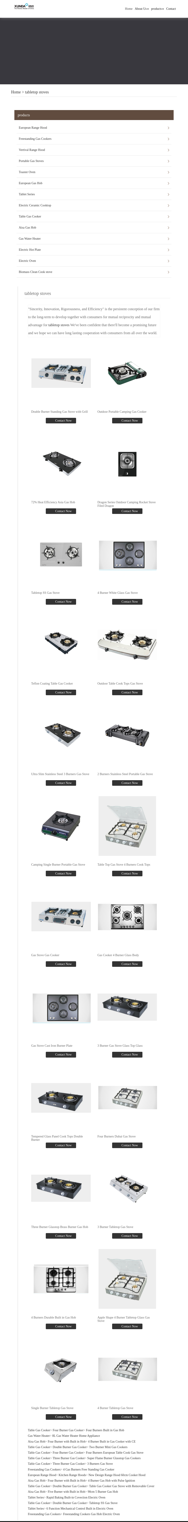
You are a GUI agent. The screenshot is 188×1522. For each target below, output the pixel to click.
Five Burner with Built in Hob (66, 1491)
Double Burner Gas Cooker (70, 1446)
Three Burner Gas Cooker (69, 1457)
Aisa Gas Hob (27, 227)
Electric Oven (27, 261)
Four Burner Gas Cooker (68, 1429)
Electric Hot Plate (30, 249)
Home (128, 8)
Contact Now (63, 420)
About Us (142, 8)
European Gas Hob (30, 183)
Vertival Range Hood (32, 150)
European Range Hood (33, 127)
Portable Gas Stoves (31, 161)
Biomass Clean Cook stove (35, 272)
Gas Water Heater (30, 238)
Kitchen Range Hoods (72, 1474)
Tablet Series (27, 194)
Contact (171, 8)
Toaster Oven (27, 172)
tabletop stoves (37, 92)
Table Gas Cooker (30, 216)
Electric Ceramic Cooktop (35, 205)
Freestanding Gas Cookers (35, 138)
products (157, 8)
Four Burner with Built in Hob (67, 1441)
